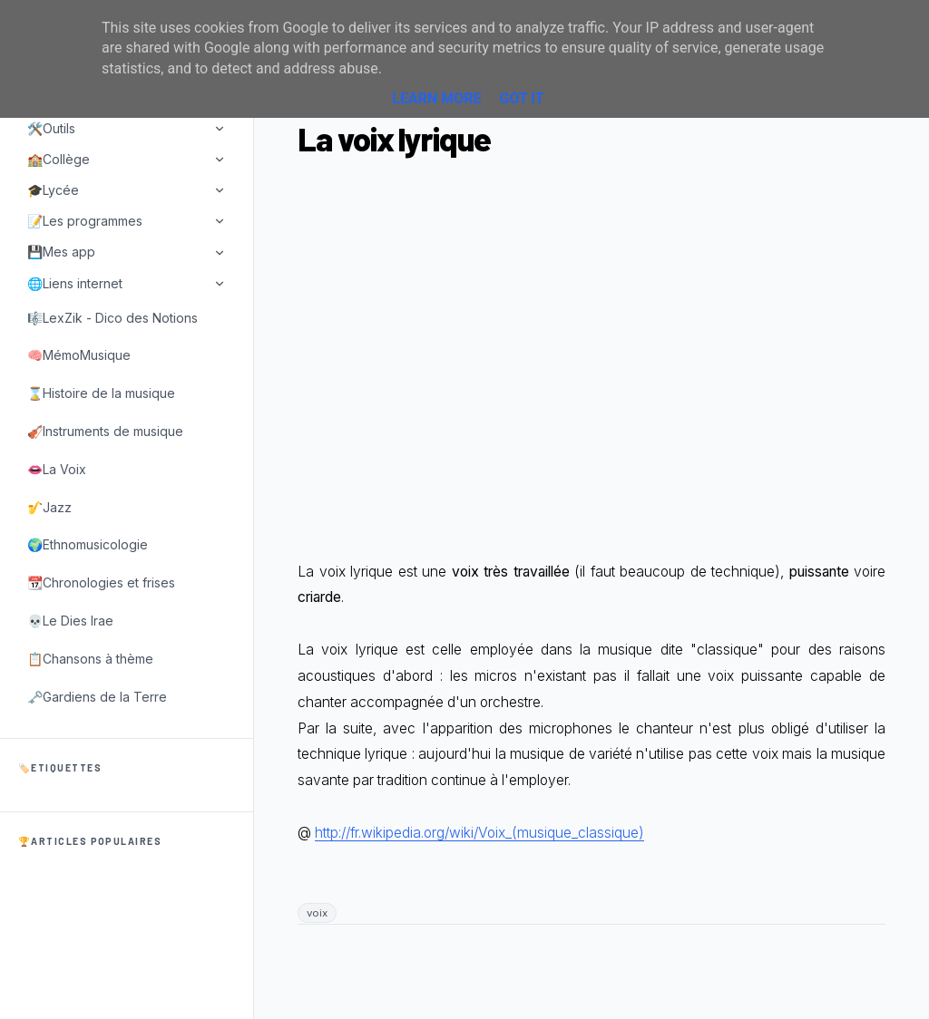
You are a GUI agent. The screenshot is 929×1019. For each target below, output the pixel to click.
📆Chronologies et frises (101, 582)
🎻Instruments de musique (105, 431)
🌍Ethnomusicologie (87, 544)
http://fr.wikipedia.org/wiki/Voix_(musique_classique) (479, 832)
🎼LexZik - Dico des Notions (112, 317)
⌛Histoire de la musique (101, 393)
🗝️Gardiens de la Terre (97, 696)
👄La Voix (56, 469)
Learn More (436, 98)
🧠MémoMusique (79, 355)
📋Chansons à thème (90, 658)
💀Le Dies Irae (70, 620)
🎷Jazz (49, 507)
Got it (521, 98)
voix (317, 913)
